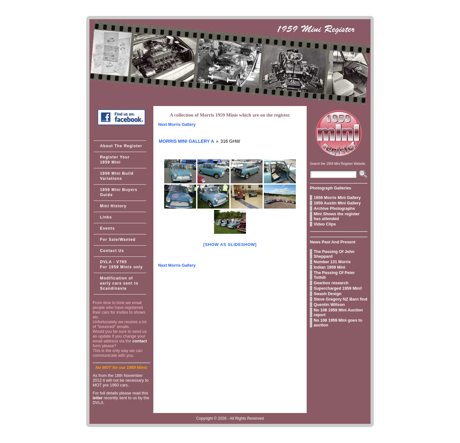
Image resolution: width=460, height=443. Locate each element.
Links (106, 217)
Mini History (113, 206)
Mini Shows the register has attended (337, 216)
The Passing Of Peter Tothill (334, 275)
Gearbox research (331, 282)
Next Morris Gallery (176, 124)
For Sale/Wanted (118, 239)
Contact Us (112, 250)
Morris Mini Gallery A (186, 141)
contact (139, 341)
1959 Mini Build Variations (117, 176)
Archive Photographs (334, 208)
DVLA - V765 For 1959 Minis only (121, 264)
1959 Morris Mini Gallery (337, 197)
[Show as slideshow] (230, 244)
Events (107, 228)
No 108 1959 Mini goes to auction (338, 322)
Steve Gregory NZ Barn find (340, 299)
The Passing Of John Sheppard (334, 254)
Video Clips (325, 224)
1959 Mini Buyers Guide (118, 192)
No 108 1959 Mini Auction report (338, 312)
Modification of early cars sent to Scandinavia (119, 283)
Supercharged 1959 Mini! (338, 288)
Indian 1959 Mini (329, 267)
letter (98, 397)
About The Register (121, 146)
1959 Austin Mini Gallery (337, 203)
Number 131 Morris (332, 261)
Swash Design (327, 293)
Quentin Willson (329, 304)
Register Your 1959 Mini (115, 159)
